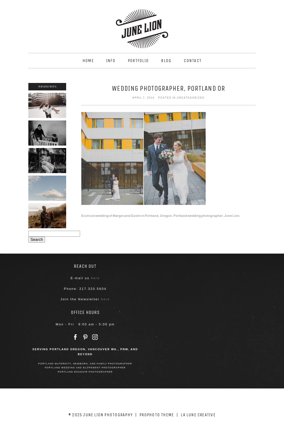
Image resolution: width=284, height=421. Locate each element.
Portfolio (138, 60)
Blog (166, 60)
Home (88, 60)
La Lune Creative (198, 415)
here (95, 278)
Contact (192, 60)
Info (110, 60)
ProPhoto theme (157, 415)
